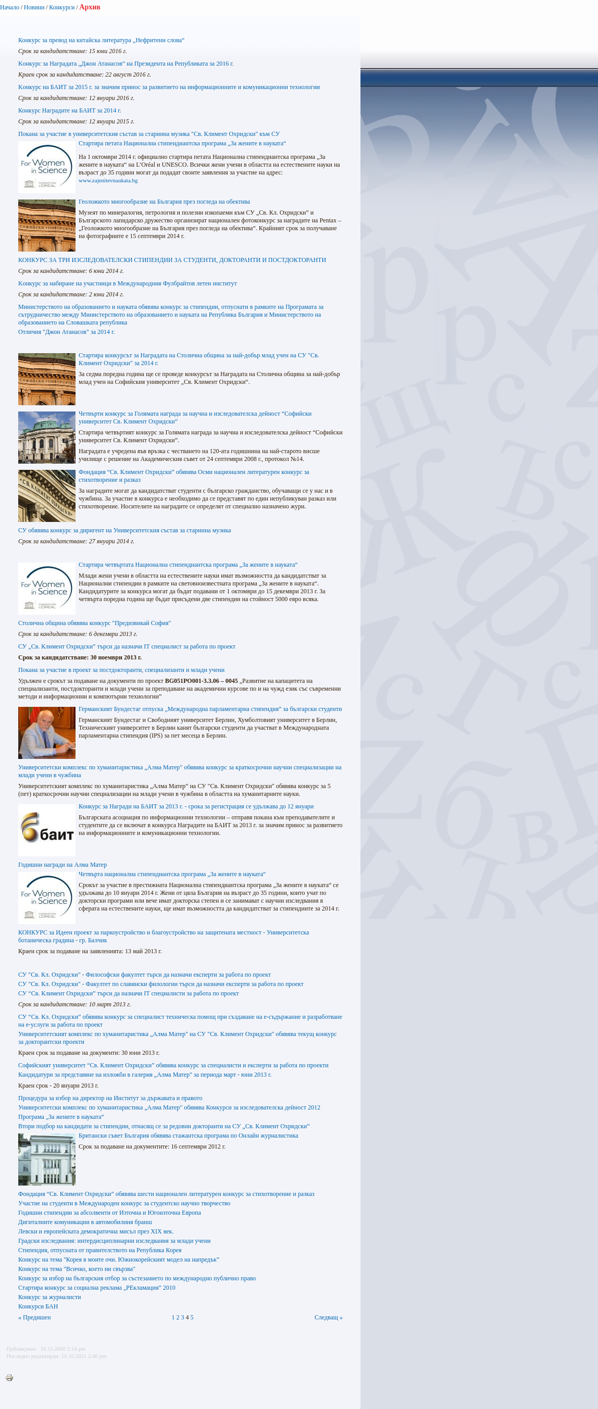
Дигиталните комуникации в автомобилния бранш (85, 1222)
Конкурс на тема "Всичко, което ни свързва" (76, 1269)
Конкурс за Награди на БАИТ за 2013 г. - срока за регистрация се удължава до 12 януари (196, 806)
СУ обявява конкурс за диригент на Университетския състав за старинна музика (124, 530)
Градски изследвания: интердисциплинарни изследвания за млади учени (114, 1240)
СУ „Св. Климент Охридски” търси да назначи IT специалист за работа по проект (126, 646)
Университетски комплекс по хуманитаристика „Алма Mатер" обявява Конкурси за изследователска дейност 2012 (169, 1107)
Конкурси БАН (38, 1306)
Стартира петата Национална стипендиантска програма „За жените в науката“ (182, 143)
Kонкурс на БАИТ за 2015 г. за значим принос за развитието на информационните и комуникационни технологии (169, 87)
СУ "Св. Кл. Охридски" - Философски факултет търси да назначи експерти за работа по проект (144, 974)
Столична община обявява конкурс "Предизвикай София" (94, 623)
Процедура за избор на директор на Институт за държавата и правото (110, 1098)
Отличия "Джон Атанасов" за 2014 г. (66, 331)
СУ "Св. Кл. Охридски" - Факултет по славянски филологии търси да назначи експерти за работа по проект (161, 984)
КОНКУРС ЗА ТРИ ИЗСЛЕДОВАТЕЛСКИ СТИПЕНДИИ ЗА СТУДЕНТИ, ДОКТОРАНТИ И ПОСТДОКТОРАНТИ (172, 260)
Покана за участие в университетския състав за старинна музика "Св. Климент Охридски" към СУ (149, 134)
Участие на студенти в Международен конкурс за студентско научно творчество (124, 1203)
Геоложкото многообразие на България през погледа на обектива (164, 201)
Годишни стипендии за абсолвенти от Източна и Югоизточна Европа (109, 1212)
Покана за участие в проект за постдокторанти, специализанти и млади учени (121, 670)
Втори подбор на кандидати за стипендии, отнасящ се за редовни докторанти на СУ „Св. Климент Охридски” (163, 1126)
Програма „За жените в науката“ (61, 1116)
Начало (9, 7)
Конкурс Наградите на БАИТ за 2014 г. (69, 110)
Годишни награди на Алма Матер (62, 864)
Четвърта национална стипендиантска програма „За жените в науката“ (172, 874)
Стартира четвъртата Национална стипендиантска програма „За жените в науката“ (188, 564)
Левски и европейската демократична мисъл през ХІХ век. (95, 1231)
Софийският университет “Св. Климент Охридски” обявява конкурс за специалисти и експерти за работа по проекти (173, 1065)
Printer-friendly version (12, 1378)
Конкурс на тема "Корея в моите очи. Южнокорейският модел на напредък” (118, 1259)
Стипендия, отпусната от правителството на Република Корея (100, 1250)
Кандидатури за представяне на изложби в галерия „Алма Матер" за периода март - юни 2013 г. (144, 1074)
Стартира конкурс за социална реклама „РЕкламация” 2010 (97, 1287)
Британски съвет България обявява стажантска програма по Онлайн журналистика (188, 1135)
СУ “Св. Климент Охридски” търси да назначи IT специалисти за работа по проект (128, 993)
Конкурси (61, 7)
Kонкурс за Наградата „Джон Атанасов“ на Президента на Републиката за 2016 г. (126, 63)
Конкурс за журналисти (49, 1297)
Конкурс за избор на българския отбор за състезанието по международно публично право (137, 1278)
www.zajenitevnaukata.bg (108, 180)
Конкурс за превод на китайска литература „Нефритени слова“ (101, 40)
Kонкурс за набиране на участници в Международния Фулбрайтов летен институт (127, 283)
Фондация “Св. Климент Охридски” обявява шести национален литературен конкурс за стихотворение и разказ (166, 1194)
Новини (34, 7)
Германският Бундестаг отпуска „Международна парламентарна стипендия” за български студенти (210, 709)
